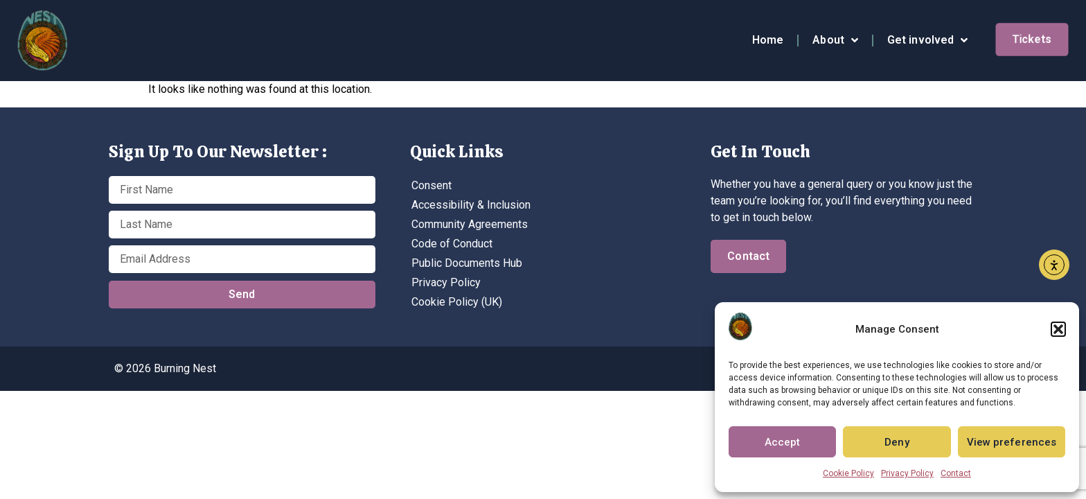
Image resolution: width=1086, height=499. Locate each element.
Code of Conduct (451, 243)
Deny (896, 442)
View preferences (1012, 442)
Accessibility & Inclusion (471, 204)
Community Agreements (469, 224)
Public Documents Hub (466, 263)
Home (767, 39)
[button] (1058, 329)
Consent (431, 185)
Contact (956, 473)
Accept (783, 442)
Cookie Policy (848, 473)
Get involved (927, 40)
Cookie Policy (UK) (456, 301)
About (835, 40)
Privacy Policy (907, 473)
